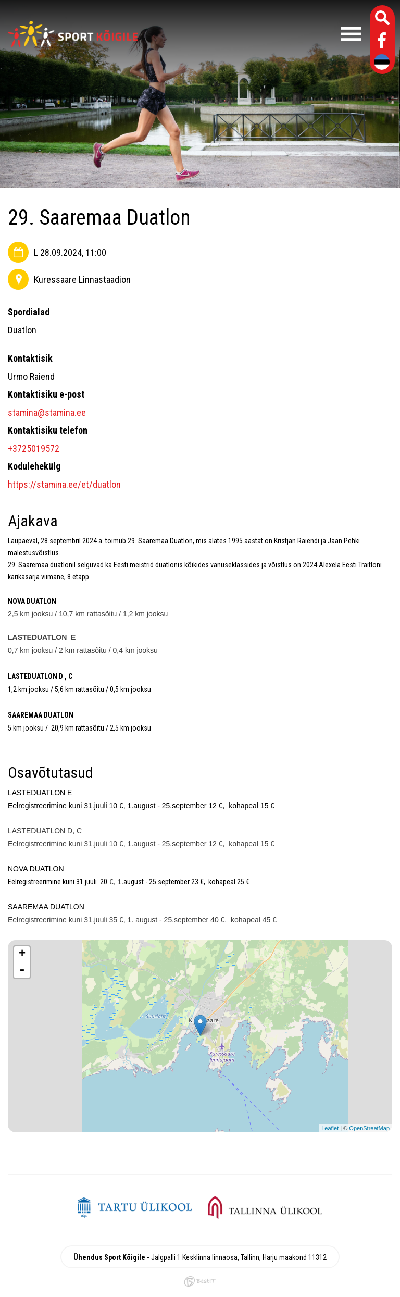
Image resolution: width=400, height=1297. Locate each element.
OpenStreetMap (369, 1128)
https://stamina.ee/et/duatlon (64, 484)
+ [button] (22, 954)
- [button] (22, 970)
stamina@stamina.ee (47, 412)
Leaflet (330, 1128)
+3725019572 (33, 448)
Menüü (254, 34)
